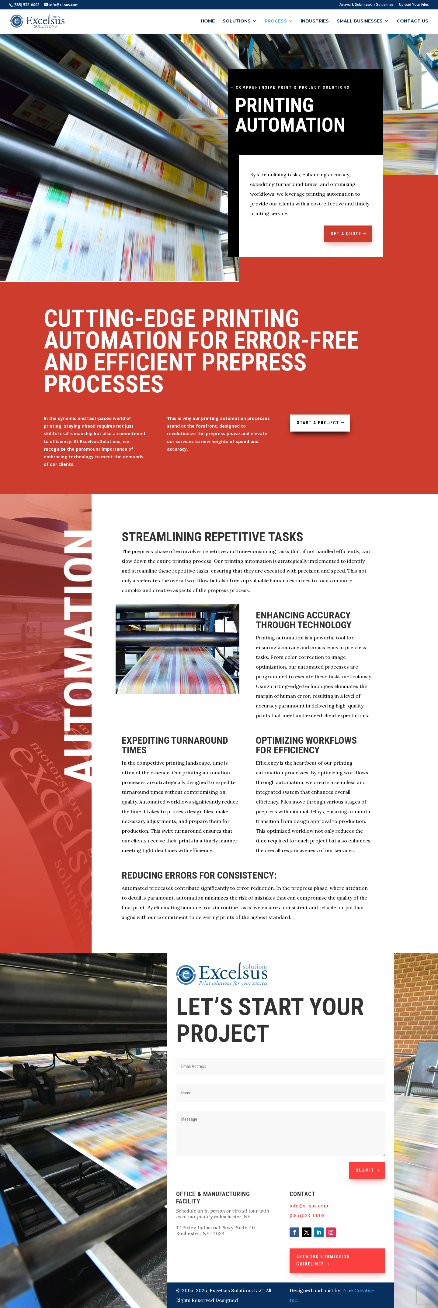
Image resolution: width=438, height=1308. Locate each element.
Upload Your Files (414, 5)
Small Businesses (360, 21)
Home (208, 21)
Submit (365, 1170)
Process (276, 21)
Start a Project (318, 422)
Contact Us (412, 21)
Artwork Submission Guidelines (366, 5)
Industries (315, 21)
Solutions (237, 21)
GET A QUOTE (346, 233)
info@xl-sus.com (309, 1206)
